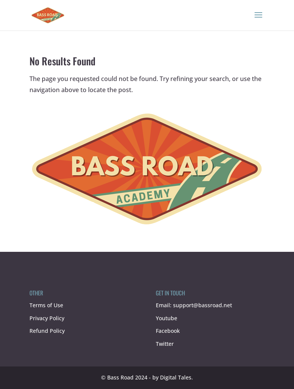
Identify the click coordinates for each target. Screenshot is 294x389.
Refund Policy (47, 330)
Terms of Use (46, 305)
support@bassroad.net (202, 305)
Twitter (165, 343)
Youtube (166, 318)
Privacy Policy (46, 318)
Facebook (168, 330)
